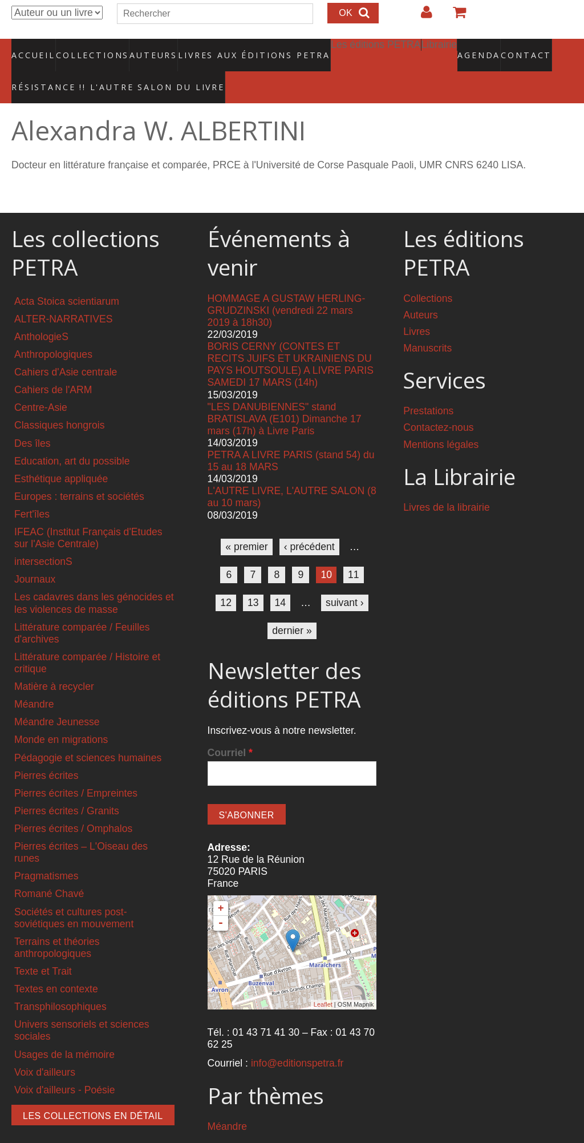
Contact (486, 48)
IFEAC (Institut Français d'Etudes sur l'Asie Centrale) (88, 514)
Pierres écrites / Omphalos (73, 804)
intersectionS (43, 537)
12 (226, 578)
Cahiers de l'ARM (53, 365)
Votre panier (454, 16)
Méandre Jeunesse (57, 698)
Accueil (34, 48)
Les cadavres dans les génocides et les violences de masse (94, 579)
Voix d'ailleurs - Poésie (64, 1066)
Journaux (34, 555)
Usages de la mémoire (64, 1030)
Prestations (428, 387)
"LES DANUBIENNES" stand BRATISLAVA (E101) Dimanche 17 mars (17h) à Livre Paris (285, 394)
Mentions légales (440, 420)
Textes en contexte (56, 965)
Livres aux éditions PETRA (230, 48)
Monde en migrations (61, 715)
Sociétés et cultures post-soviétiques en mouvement (73, 893)
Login (420, 16)
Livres (416, 307)
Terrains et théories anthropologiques (57, 923)
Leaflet (323, 980)
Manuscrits (427, 323)
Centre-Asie (40, 383)
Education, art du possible (71, 436)
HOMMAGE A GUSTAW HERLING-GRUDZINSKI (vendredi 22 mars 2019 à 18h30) (287, 286)
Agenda (438, 48)
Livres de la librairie (446, 483)
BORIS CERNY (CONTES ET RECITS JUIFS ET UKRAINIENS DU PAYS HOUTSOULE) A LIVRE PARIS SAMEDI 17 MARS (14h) (291, 340)
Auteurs (146, 48)
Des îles (32, 419)
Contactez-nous (438, 403)
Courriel (230, 728)
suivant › (345, 578)
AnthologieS (41, 312)
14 (280, 578)
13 (253, 578)
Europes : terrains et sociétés (79, 472)
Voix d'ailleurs (44, 1047)
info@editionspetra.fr (297, 1039)
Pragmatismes (46, 852)
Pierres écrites (46, 751)
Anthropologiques (53, 330)
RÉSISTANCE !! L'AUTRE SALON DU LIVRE (91, 69)
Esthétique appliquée (61, 455)
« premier (246, 522)
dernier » (291, 606)
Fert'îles (32, 490)
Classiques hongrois (59, 401)
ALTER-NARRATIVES (63, 295)
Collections (89, 48)
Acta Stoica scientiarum (66, 276)
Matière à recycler (54, 662)
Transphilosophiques (60, 982)
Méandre (34, 680)
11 (353, 550)
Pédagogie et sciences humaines (87, 733)
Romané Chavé (49, 869)
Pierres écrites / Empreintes (75, 769)
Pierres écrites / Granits (66, 787)
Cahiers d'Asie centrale (65, 348)
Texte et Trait (43, 947)
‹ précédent (309, 522)
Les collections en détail (93, 1092)
